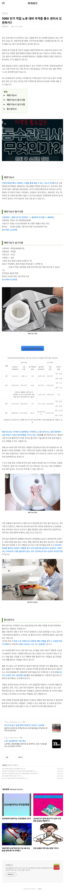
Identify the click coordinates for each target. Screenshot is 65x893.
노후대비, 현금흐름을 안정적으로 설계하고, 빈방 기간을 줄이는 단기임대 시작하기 (25, 744)
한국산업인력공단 (32, 348)
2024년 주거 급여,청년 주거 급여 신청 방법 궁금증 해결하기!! (18, 771)
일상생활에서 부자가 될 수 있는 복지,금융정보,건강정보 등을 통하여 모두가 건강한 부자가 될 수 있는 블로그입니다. (29, 869)
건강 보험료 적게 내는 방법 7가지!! (11, 776)
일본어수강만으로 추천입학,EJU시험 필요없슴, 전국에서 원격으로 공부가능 (25, 729)
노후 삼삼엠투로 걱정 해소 (15, 741)
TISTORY (33, 889)
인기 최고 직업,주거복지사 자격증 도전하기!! (14, 778)
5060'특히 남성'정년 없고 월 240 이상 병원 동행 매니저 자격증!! (19, 773)
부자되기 (32, 3)
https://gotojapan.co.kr (13, 722)
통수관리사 (12, 108)
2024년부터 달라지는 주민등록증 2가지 (12, 769)
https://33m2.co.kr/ (11, 738)
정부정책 (4, 765)
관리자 (40, 889)
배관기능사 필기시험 (16, 99)
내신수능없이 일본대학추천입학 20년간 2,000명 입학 (25, 725)
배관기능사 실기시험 (16, 104)
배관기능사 (12, 95)
